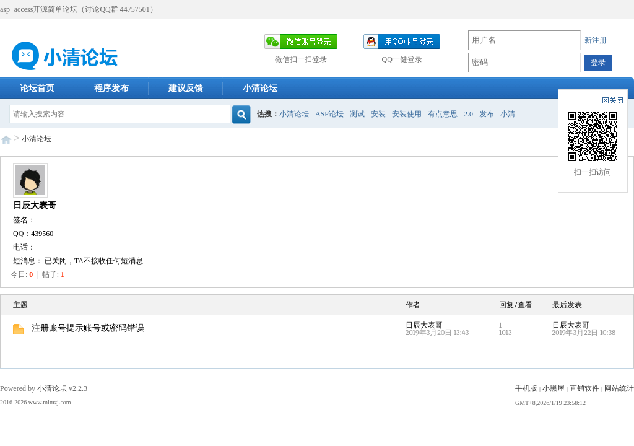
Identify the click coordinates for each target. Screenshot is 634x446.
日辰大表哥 (34, 205)
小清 (507, 114)
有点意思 (443, 114)
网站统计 (619, 388)
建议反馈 (185, 88)
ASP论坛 (329, 114)
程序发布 (111, 88)
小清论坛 (260, 88)
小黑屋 (553, 388)
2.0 (468, 114)
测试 (357, 114)
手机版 (526, 388)
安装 (378, 114)
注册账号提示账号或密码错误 (78, 328)
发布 (486, 114)
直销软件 (584, 388)
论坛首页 (37, 88)
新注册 (595, 40)
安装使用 (407, 114)
